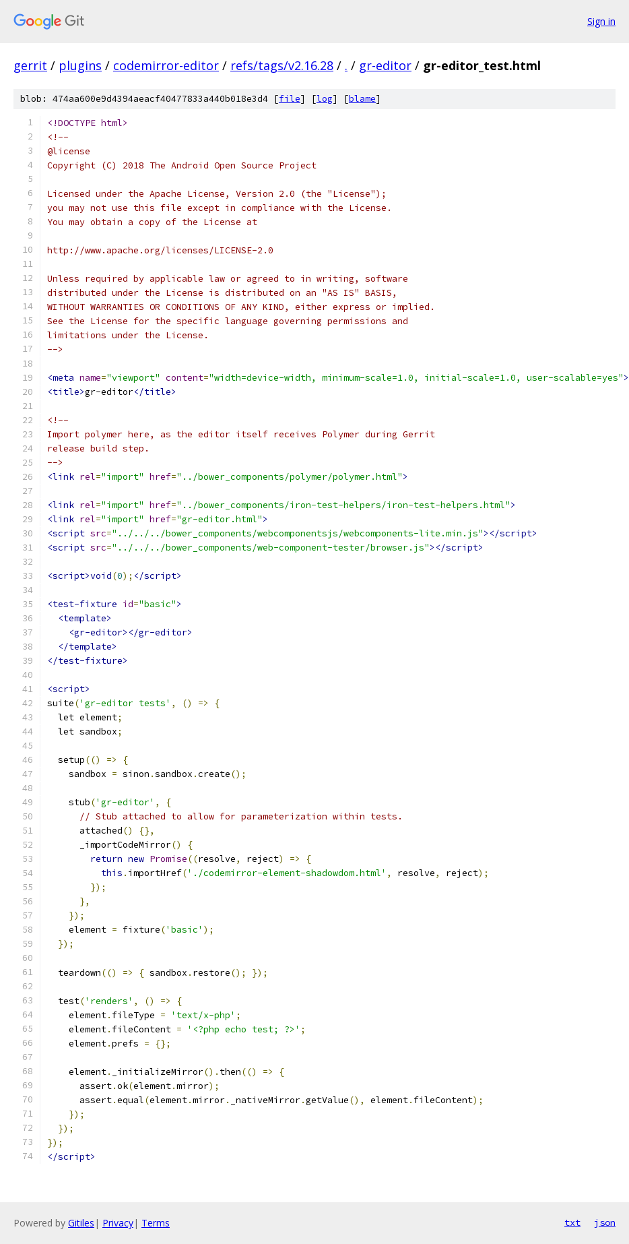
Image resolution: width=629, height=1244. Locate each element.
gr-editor (385, 65)
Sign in (601, 21)
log (325, 98)
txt (572, 1222)
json (605, 1222)
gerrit (30, 65)
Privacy (117, 1222)
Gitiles (81, 1222)
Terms (155, 1222)
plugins (80, 65)
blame (362, 98)
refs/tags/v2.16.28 (281, 65)
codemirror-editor (166, 65)
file (289, 98)
